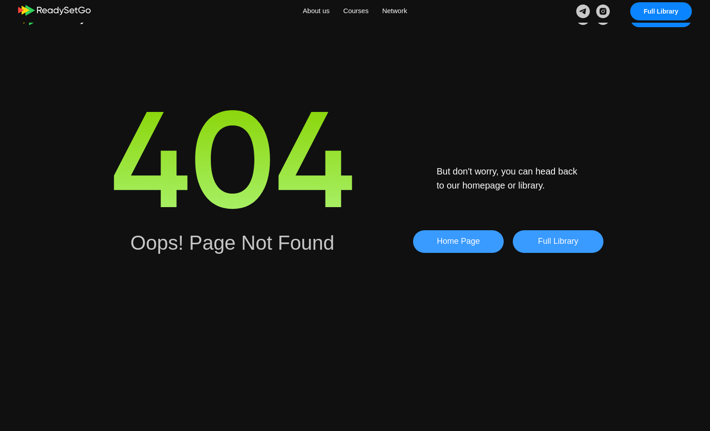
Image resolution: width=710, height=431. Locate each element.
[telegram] (583, 18)
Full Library (661, 18)
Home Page (458, 241)
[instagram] (603, 18)
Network (400, 17)
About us (311, 17)
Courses (356, 17)
